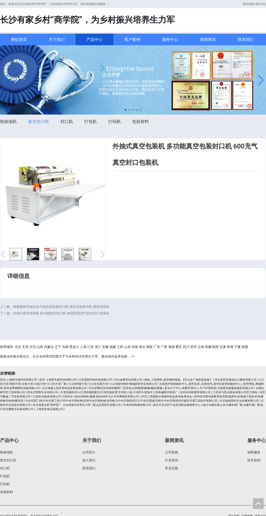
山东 (127, 347)
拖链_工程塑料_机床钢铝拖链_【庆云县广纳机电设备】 (178, 379)
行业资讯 (171, 460)
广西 (164, 347)
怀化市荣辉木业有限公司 (42, 392)
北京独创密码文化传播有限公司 (239, 400)
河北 (32, 347)
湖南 (149, 347)
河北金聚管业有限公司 (128, 379)
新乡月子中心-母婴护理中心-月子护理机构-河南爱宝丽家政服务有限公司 (209, 388)
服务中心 (170, 39)
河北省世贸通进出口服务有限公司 (235, 379)
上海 (83, 347)
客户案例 (132, 39)
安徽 (105, 347)
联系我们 (246, 39)
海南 (171, 347)
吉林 (65, 347)
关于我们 (57, 39)
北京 (18, 347)
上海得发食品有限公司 (50, 409)
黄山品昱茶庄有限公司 (107, 405)
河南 (134, 347)
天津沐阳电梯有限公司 (137, 405)
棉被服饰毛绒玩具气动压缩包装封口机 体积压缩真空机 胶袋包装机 (61, 307)
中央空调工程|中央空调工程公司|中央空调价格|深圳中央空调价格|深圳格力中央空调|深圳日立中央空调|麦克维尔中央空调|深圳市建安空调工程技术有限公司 (121, 400)
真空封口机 (38, 121)
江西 (120, 347)
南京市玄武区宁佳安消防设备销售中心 (177, 405)
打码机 (114, 121)
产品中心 (94, 39)
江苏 (90, 347)
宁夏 (237, 347)
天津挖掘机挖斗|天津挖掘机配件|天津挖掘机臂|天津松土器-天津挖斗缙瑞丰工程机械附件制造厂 (119, 392)
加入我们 (88, 460)
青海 (230, 347)
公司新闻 (171, 452)
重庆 (178, 347)
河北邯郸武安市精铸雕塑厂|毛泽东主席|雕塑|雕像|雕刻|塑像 (125, 388)
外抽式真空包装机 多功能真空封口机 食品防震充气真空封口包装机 (61, 313)
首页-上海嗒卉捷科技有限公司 (18, 379)
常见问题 (171, 468)
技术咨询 (253, 460)
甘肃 (223, 347)
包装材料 (140, 121)
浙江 (98, 347)
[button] (5, 80)
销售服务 (253, 452)
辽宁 (58, 347)
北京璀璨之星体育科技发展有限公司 (64, 388)
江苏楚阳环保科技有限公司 (95, 379)
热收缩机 (8, 121)
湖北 (142, 347)
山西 (40, 347)
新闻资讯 (208, 39)
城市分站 (260, 4)
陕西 (215, 347)
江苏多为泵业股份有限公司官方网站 (235, 392)
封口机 (66, 121)
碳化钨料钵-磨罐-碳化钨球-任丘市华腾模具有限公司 (107, 396)
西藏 (208, 347)
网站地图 (248, 4)
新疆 (245, 347)
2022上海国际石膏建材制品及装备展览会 (166, 396)
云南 (201, 347)
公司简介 (88, 452)
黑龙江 (74, 347)
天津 (25, 347)
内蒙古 (49, 347)
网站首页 (19, 39)
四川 (186, 347)
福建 (112, 347)
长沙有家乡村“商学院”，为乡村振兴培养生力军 (62, 405)
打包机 (90, 121)
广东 (157, 347)
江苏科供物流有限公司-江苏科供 (53, 396)
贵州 (193, 347)
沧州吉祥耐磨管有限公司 (195, 392)
